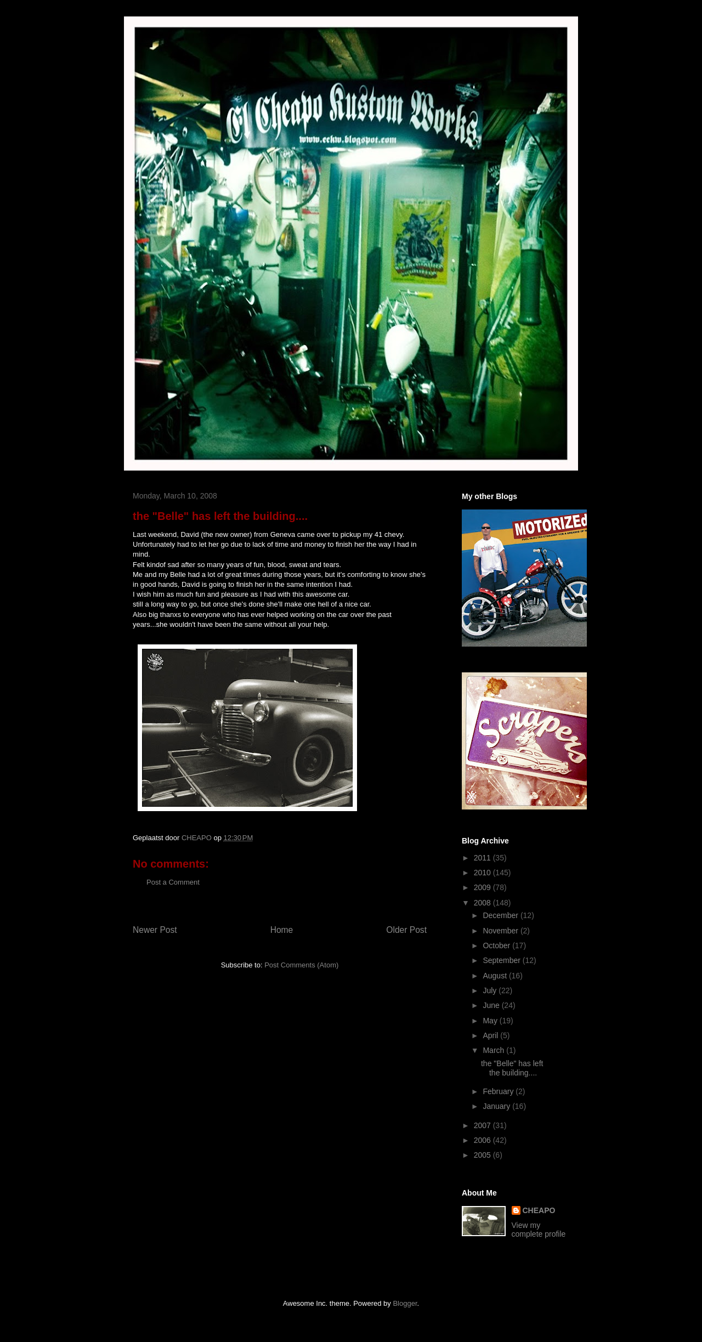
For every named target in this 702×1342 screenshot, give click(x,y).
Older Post (406, 930)
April (491, 1035)
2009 (483, 887)
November (501, 930)
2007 (483, 1125)
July (491, 990)
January (497, 1106)
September (502, 960)
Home (281, 930)
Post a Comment (173, 882)
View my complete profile (539, 1229)
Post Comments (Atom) (301, 965)
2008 (483, 902)
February (499, 1091)
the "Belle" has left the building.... (512, 1068)
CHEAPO (539, 1210)
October (497, 945)
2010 (483, 872)
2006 (483, 1140)
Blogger (405, 1303)
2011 (483, 857)
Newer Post (155, 930)
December (501, 915)
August (495, 975)
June (492, 1005)
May (491, 1020)
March (494, 1050)
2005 (483, 1155)
